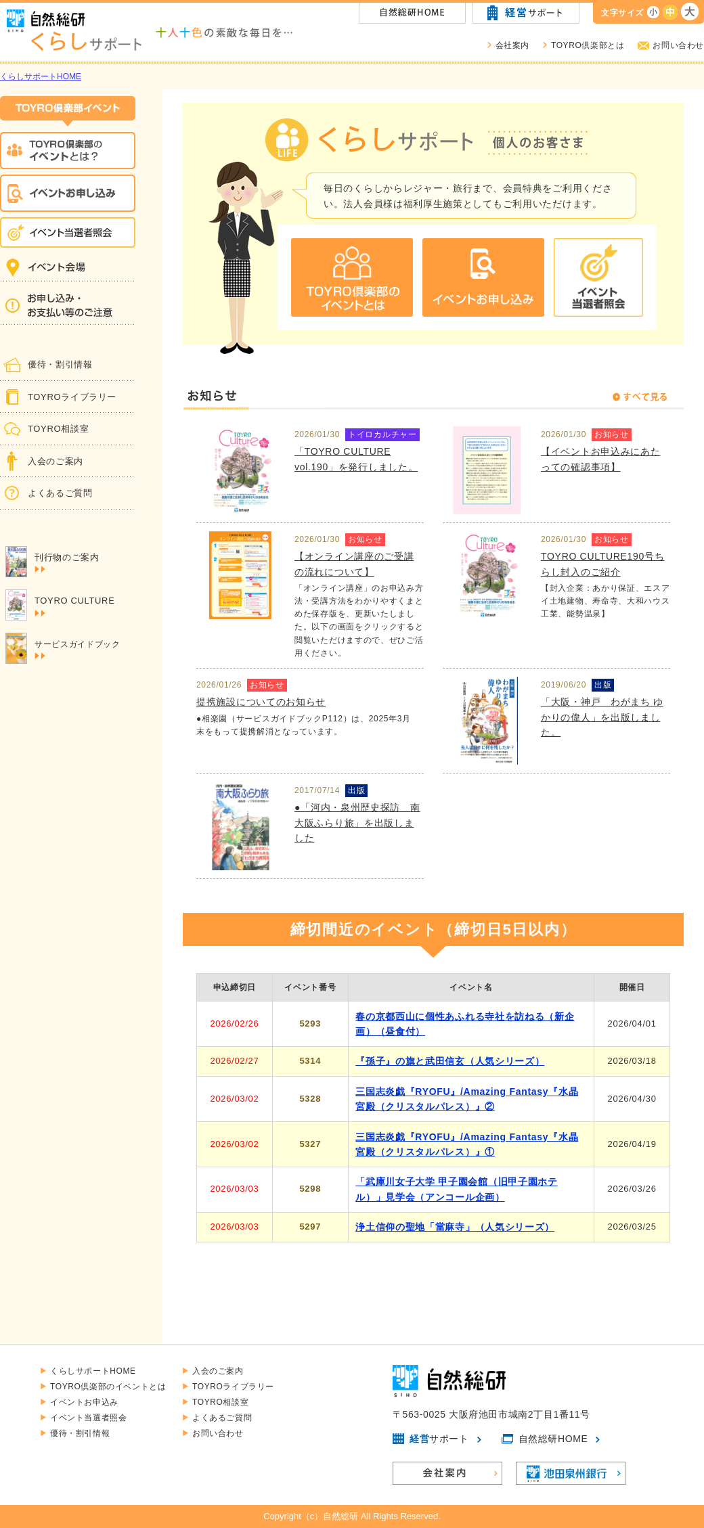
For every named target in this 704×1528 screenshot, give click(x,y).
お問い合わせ (678, 45)
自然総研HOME (553, 1438)
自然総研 (340, 1516)
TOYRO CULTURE (74, 606)
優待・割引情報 (60, 364)
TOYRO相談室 (58, 429)
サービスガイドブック (77, 649)
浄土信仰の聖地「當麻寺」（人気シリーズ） (454, 1226)
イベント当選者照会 (88, 1417)
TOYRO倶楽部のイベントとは (108, 1386)
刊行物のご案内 (67, 562)
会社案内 (512, 45)
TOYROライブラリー (72, 397)
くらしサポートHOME (40, 76)
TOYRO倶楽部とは (587, 45)
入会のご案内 (55, 461)
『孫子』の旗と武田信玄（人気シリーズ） (449, 1061)
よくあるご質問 (60, 493)
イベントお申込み (84, 1402)
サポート (439, 1438)
